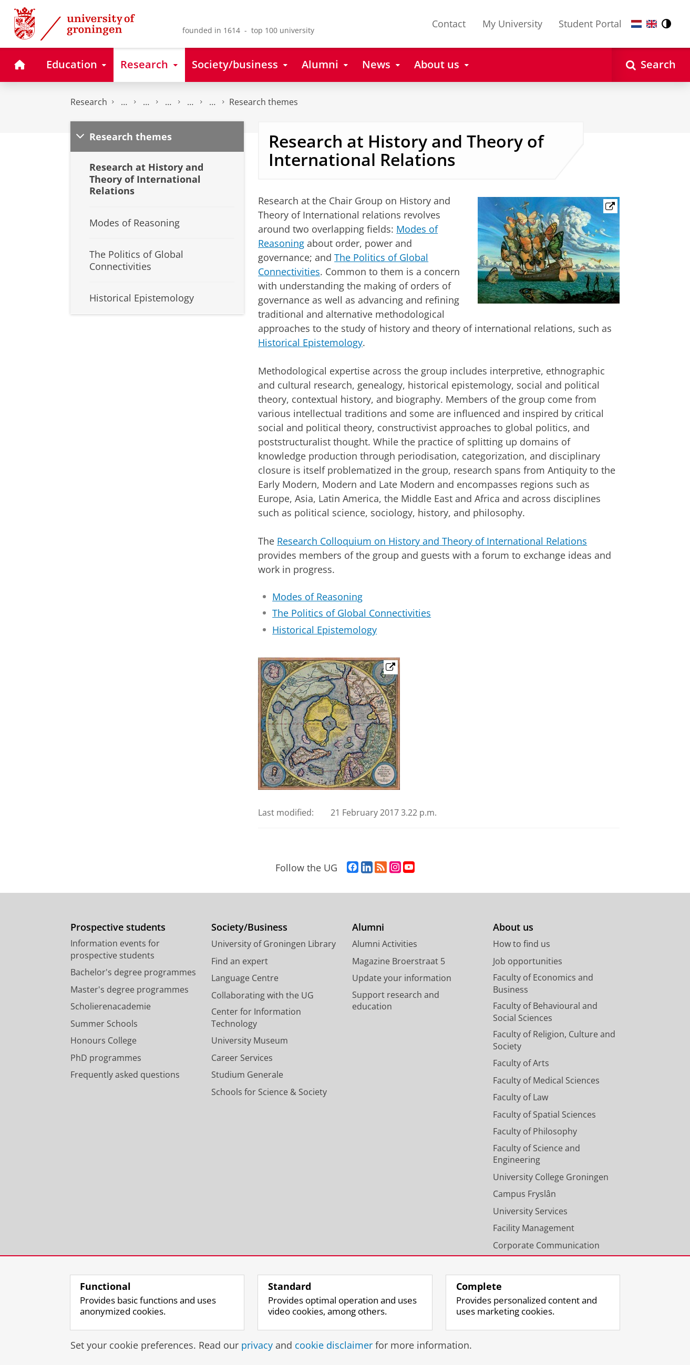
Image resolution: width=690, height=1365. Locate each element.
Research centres (168, 102)
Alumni (368, 927)
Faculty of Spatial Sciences (544, 1114)
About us (513, 927)
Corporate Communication (546, 1245)
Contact (449, 23)
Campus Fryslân (524, 1194)
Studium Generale (247, 1074)
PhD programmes (105, 1058)
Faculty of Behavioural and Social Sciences (545, 1012)
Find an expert (239, 961)
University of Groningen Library (273, 944)
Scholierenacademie (110, 1006)
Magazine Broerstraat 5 (398, 961)
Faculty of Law (520, 1097)
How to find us (521, 944)
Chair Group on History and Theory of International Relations (212, 102)
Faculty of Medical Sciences (546, 1080)
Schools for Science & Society (269, 1092)
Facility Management (533, 1228)
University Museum (249, 1040)
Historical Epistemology (310, 342)
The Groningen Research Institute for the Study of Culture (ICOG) (124, 102)
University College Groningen (551, 1177)
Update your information (401, 978)
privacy (257, 1345)
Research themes (263, 102)
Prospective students (118, 927)
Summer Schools (104, 1023)
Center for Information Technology (256, 1017)
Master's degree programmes (129, 989)
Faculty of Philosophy (535, 1131)
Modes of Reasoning (317, 596)
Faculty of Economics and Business (543, 983)
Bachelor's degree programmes (133, 972)
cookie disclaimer (334, 1345)
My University (512, 23)
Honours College (103, 1040)
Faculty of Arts (521, 1063)
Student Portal (590, 23)
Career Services (242, 1058)
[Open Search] (651, 65)
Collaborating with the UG (262, 995)
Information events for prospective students (115, 949)
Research (88, 102)
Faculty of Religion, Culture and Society (554, 1040)
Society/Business (249, 927)
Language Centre (245, 978)
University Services (530, 1211)
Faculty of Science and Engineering (536, 1154)
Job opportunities (527, 961)
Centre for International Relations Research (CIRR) (190, 102)
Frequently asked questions (125, 1074)
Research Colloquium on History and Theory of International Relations (432, 541)
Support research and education (395, 1001)
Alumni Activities (384, 944)
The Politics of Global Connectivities (351, 613)
